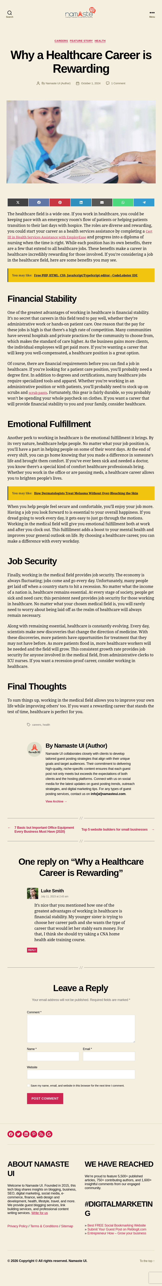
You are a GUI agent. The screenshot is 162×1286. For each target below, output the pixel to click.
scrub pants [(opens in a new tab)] (39, 399)
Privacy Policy (17, 1241)
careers (37, 731)
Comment (34, 1026)
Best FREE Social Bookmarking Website (116, 1240)
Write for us (39, 1227)
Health (104, 47)
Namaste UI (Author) (57, 90)
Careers (59, 47)
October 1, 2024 (91, 90)
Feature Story (82, 47)
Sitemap (67, 1241)
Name (32, 1063)
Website (32, 1081)
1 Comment (119, 90)
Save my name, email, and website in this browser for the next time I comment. (78, 1100)
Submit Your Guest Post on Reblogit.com (116, 1244)
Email (87, 1063)
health (47, 731)
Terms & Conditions (44, 1241)
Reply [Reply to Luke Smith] (32, 965)
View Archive (56, 808)
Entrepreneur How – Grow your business (116, 1248)
